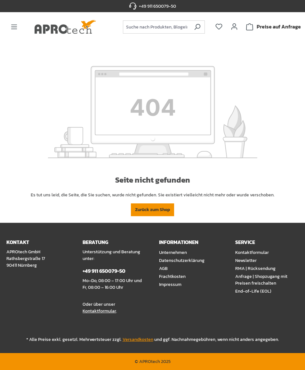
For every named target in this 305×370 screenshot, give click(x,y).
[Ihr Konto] (234, 26)
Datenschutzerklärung (182, 260)
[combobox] (156, 27)
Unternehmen (173, 252)
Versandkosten (138, 339)
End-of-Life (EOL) (253, 291)
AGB (163, 268)
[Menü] (14, 27)
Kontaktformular (99, 311)
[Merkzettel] (219, 26)
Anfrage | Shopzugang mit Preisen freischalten (261, 280)
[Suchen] (197, 27)
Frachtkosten (172, 276)
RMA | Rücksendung (255, 268)
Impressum (170, 284)
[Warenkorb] (273, 27)
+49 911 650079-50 (157, 6)
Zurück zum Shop (152, 209)
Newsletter (246, 260)
